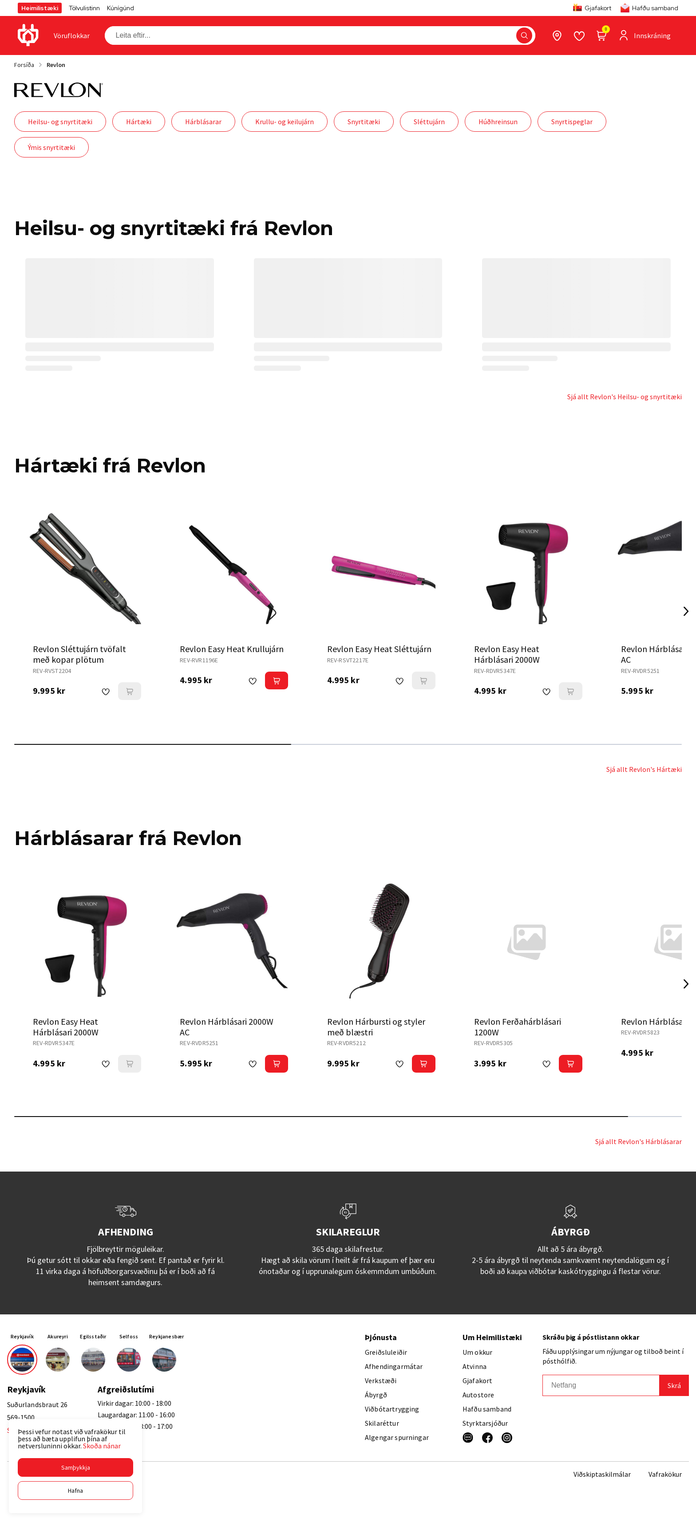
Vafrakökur (665, 1474)
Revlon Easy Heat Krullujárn (232, 648)
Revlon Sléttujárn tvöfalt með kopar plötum (79, 654)
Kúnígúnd (120, 8)
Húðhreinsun (498, 121)
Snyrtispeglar (572, 121)
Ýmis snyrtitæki (51, 147)
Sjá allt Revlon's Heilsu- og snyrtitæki (624, 396)
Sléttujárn (429, 121)
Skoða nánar (102, 1445)
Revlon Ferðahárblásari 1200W (517, 1027)
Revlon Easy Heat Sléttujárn (379, 648)
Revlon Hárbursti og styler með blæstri (376, 1027)
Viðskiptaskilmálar (602, 1474)
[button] (75, 1467)
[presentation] (71, 35)
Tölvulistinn (84, 8)
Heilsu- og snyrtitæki (60, 121)
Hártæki (138, 121)
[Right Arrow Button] (686, 611)
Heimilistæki (39, 8)
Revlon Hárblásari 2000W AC (226, 1027)
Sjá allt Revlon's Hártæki (644, 769)
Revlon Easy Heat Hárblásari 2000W (507, 654)
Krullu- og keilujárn (284, 121)
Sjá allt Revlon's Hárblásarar (638, 1141)
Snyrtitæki (364, 121)
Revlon (56, 65)
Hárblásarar (203, 121)
